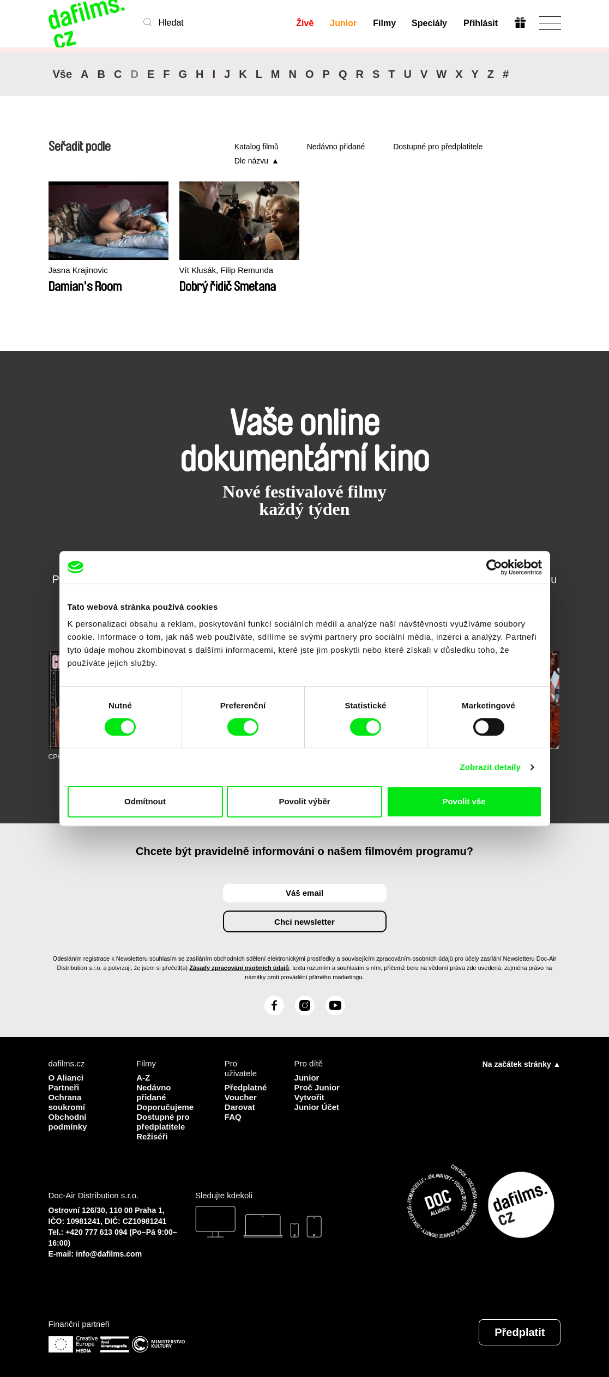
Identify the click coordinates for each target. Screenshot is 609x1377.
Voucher (241, 1097)
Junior (343, 23)
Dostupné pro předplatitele (438, 146)
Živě (304, 23)
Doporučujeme (165, 1107)
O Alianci (66, 1077)
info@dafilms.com (109, 1253)
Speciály (429, 23)
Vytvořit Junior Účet (317, 1102)
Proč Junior (317, 1087)
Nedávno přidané (336, 146)
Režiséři (152, 1136)
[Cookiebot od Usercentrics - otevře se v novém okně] (494, 567)
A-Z (143, 1077)
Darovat (240, 1107)
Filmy (384, 23)
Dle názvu (251, 160)
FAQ (233, 1116)
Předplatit (520, 1332)
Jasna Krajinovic (78, 270)
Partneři (64, 1087)
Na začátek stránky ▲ (522, 1064)
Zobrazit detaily (490, 767)
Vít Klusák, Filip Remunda (226, 270)
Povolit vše (463, 801)
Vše (63, 74)
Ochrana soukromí (67, 1102)
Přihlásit (480, 23)
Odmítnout (145, 801)
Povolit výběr (304, 801)
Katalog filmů (256, 146)
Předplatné (246, 1087)
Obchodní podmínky (68, 1121)
